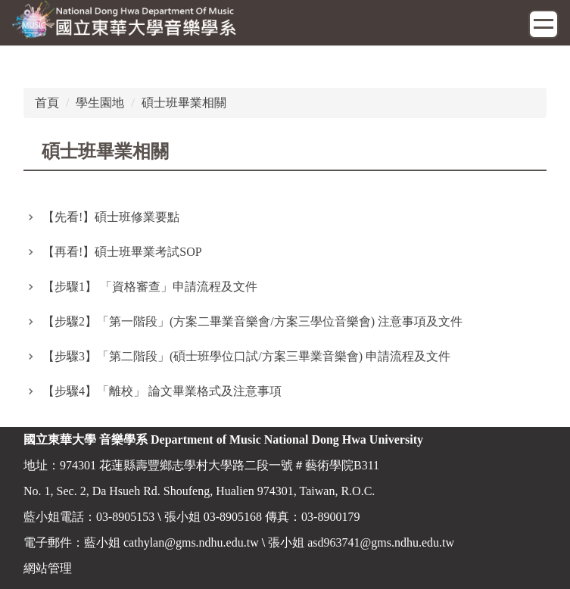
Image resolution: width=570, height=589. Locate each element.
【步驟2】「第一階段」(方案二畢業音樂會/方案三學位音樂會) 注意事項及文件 (252, 321)
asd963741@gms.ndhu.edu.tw (380, 542)
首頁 (47, 102)
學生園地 (100, 102)
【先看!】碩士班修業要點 (110, 216)
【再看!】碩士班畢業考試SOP (122, 251)
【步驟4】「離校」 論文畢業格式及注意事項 (162, 391)
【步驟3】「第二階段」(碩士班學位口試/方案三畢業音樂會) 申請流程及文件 (246, 356)
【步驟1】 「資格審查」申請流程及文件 (149, 286)
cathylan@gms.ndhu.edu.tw (191, 542)
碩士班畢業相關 (184, 102)
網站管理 (47, 568)
